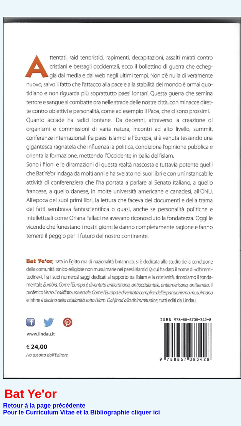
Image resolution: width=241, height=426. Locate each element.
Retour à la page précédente (44, 405)
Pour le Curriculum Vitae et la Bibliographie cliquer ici (81, 412)
